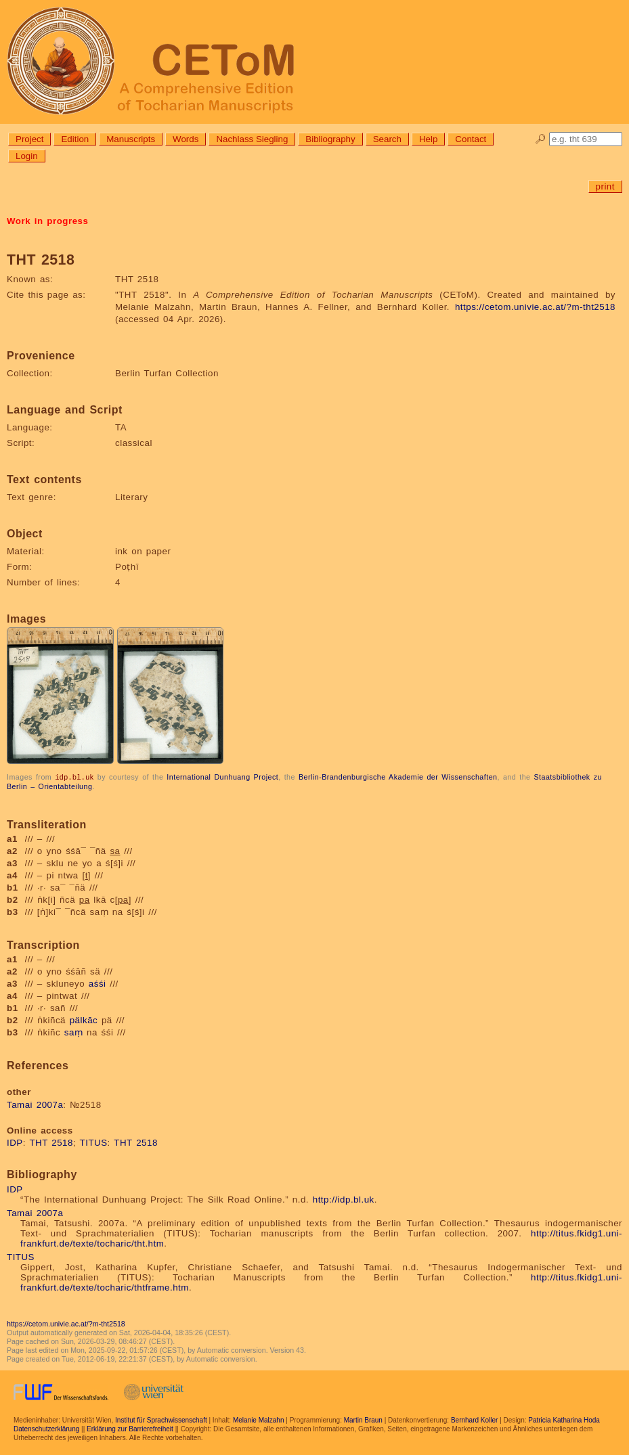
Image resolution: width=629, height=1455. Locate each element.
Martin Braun (363, 1419)
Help (428, 139)
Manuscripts (130, 139)
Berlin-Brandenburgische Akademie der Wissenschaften (398, 777)
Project (29, 139)
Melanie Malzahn (258, 1419)
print (605, 186)
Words (185, 139)
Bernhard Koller (474, 1419)
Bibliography (330, 139)
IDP (15, 1142)
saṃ (73, 1032)
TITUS (94, 1142)
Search (387, 139)
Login (27, 156)
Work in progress (47, 221)
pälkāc (84, 1019)
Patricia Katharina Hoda (564, 1419)
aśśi (97, 983)
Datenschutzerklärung (46, 1428)
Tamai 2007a (35, 1104)
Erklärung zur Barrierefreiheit (130, 1428)
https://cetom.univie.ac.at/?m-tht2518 (535, 307)
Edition (75, 139)
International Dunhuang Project (222, 777)
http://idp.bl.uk (343, 1199)
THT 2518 (51, 1142)
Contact (470, 139)
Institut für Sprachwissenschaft (161, 1419)
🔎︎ (540, 139)
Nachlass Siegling (252, 139)
